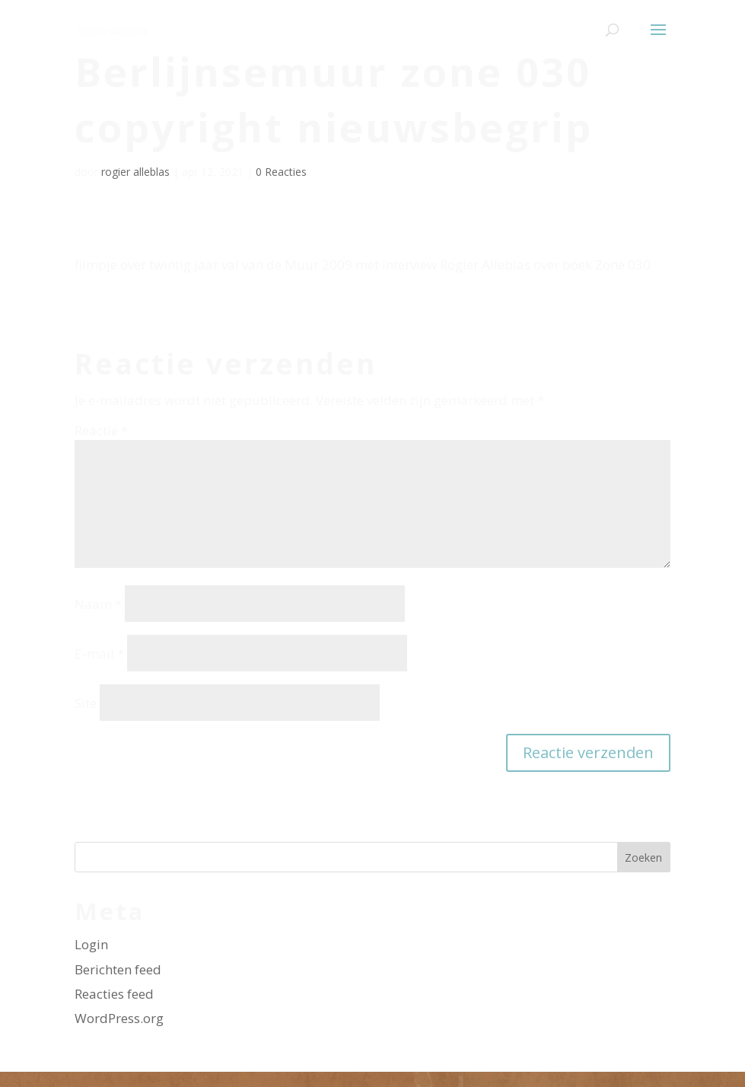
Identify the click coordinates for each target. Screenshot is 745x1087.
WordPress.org (119, 1018)
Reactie (101, 430)
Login (91, 944)
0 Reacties (281, 171)
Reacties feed (114, 994)
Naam (98, 604)
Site (86, 703)
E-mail (99, 653)
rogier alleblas (135, 171)
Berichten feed (118, 969)
